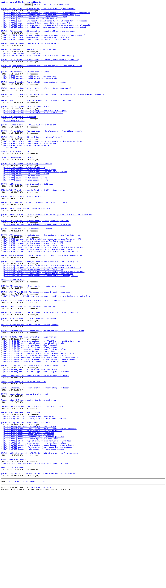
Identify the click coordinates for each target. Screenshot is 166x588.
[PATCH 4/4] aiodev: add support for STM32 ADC (27, 173)
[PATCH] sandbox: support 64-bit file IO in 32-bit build (30, 51)
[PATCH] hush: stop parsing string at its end (24, 472)
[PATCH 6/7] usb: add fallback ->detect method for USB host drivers (38, 328)
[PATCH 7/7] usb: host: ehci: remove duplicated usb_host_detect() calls (40, 330)
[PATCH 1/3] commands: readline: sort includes (25, 85)
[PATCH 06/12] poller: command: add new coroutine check (32, 22)
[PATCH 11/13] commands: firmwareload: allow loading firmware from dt (39, 533)
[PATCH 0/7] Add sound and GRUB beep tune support (26, 196)
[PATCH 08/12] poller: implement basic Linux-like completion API (36, 27)
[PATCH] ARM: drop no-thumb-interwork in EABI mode (27, 220)
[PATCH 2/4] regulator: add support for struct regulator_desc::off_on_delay (42, 169)
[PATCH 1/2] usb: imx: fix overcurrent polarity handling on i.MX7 (35, 264)
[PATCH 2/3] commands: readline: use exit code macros (31, 90)
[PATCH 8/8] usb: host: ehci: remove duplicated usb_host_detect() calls (40, 301)
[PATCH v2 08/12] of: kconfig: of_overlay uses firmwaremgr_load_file (38, 423)
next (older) (13, 576)
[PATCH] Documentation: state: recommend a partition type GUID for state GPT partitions (46, 257)
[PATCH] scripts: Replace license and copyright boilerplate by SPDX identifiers (42, 396)
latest (42, 576)
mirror (57, 5)
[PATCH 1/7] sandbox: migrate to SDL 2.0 (24, 200)
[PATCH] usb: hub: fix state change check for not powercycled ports (36, 120)
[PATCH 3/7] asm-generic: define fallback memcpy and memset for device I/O (42, 320)
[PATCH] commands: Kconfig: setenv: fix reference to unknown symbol (36, 105)
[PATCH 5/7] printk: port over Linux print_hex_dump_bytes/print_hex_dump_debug (44, 325)
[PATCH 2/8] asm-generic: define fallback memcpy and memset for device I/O (42, 286)
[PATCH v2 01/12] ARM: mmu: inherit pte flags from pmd (29, 403)
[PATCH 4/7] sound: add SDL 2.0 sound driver (26, 208)
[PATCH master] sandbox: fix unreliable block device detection (33, 98)
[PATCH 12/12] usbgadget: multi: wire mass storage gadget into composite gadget (44, 32)
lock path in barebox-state (15, 181)
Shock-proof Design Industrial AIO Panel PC (23, 457)
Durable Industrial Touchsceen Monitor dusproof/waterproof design (35, 450)
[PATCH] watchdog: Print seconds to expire (23, 235)
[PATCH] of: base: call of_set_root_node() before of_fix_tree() (34, 242)
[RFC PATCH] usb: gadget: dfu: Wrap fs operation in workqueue (33, 342)
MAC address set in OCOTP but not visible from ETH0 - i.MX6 (32, 487)
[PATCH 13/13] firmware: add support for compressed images (33, 538)
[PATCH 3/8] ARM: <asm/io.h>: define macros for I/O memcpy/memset (37, 288)
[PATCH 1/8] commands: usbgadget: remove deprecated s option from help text (40, 281)
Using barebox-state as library (17, 188)
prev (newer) (29, 576)
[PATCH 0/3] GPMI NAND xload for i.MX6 (20, 494)
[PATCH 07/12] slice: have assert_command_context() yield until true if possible (45, 24)
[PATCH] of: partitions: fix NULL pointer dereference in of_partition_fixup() (41, 156)
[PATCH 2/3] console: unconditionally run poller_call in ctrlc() (36, 44)
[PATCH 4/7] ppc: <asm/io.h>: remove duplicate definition (33, 323)
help (40, 5)
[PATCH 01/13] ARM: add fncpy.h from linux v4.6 (25, 506)
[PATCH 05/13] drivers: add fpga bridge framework (28, 518)
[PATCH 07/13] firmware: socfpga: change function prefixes (33, 523)
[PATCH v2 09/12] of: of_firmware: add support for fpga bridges (36, 425)
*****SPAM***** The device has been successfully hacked (29, 389)
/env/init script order (13, 560)
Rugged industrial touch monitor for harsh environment (29, 479)
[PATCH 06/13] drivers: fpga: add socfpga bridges (28, 521)
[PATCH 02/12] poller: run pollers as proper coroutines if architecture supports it (46, 14)
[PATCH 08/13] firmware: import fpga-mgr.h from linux (31, 526)
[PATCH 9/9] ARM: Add (14, 144)
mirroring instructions (42, 582)
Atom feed (68, 5)
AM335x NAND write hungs (13, 550)
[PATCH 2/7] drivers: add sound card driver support (29, 203)
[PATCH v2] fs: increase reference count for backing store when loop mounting (41, 78)
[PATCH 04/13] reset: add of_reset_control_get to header (32, 516)
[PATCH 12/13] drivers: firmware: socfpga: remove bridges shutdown (37, 536)
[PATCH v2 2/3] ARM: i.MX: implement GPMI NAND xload (30, 443)
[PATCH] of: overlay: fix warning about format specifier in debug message (39, 374)
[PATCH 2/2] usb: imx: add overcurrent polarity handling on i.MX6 (37, 269)
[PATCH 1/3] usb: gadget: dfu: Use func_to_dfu (25, 127)
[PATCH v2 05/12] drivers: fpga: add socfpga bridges (30, 416)
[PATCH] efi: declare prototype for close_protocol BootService (33, 359)
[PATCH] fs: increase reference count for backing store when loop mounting (40, 71)
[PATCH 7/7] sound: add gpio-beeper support (25, 215)
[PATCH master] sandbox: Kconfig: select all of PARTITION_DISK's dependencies (41, 306)
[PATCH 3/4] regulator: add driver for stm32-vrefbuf (30, 171)
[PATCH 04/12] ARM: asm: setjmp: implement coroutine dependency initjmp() (41, 17)
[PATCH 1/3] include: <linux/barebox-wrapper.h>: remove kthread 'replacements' (44, 41)
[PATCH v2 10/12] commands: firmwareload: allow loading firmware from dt (41, 428)
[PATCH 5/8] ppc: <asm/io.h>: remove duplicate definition (33, 293)
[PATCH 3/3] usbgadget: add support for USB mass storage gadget (36, 46)
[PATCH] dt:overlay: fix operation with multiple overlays (31, 58)
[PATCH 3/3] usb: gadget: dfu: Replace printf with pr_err (33, 134)
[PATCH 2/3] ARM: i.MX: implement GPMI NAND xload (28, 499)
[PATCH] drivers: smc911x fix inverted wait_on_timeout (29, 381)
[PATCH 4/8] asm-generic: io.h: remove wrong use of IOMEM (33, 291)
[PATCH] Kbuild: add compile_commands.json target (26, 274)
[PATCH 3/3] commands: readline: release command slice (31, 93)
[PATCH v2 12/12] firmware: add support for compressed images (35, 433)
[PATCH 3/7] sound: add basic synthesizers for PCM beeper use (35, 205)
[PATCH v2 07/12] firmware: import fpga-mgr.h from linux (32, 421)
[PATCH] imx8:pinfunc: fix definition (22, 63)
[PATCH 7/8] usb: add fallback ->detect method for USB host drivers (38, 298)
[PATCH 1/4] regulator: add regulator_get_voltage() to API (31, 164)
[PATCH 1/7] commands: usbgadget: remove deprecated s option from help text (40, 313)
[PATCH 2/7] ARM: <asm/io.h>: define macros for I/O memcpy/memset (37, 318)
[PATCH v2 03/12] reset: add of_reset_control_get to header (34, 411)
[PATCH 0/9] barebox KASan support (18, 139)
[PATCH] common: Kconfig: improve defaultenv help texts (29, 367)
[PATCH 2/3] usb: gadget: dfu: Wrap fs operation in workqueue (35, 132)
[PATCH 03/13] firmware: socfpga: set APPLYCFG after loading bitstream (40, 514)
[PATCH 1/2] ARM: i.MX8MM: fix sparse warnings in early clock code (35, 350)
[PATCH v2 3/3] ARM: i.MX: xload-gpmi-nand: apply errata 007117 (36, 445)
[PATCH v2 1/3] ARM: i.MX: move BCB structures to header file (33, 438)
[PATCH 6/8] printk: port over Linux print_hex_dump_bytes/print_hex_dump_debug (44, 296)
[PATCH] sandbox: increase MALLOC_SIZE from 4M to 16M (28, 149)
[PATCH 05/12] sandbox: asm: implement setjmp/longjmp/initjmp (35, 19)
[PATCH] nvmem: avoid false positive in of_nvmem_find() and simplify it (40, 66)
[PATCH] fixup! (12, 176)
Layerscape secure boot (13, 335)
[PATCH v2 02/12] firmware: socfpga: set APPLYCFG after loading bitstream (41, 408)
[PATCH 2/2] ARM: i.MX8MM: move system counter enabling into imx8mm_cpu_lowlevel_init (47, 355)
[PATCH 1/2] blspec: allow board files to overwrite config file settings (39, 567)
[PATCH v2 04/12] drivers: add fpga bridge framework (30, 413)
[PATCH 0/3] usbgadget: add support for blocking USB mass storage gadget (39, 36)
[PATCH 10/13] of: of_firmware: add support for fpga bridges (34, 531)
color (48, 5)
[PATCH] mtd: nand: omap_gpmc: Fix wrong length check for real (35, 555)
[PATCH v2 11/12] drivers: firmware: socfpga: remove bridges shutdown (39, 430)
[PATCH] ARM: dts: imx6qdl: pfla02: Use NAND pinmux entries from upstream (39, 543)
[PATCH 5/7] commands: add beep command (23, 210)
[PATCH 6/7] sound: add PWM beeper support (25, 213)
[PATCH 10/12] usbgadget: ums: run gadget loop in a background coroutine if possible (47, 29)
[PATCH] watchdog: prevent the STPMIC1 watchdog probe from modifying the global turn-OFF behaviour (52, 112)
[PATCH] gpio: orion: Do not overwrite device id (26, 249)
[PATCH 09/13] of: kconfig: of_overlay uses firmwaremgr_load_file (37, 528)
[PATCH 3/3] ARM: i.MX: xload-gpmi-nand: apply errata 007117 (34, 501)
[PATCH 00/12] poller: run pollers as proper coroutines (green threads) (38, 10)
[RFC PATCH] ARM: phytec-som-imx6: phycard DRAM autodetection (33, 227)
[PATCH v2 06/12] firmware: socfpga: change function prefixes (35, 418)
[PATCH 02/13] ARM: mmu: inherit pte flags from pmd (29, 511)
